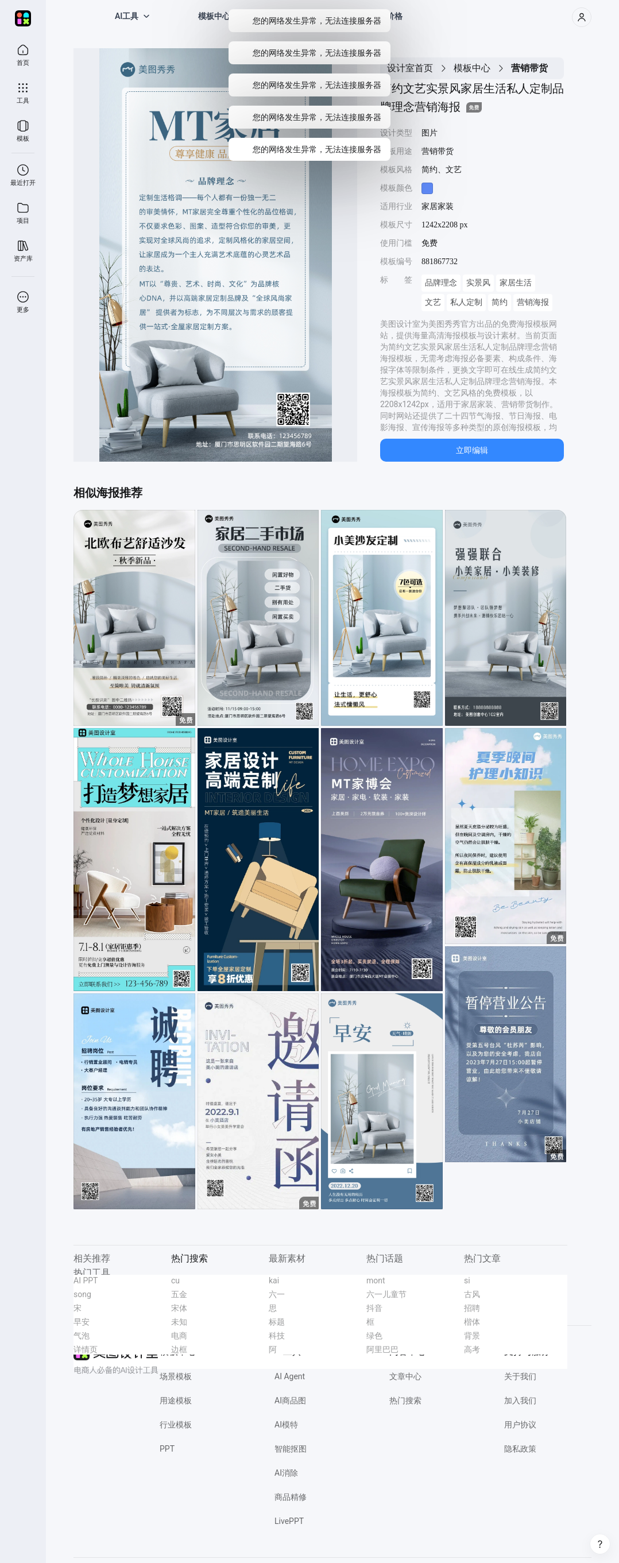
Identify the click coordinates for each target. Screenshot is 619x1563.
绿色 (374, 1335)
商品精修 (290, 1497)
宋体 (179, 1308)
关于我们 (520, 1376)
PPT (167, 1448)
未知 (179, 1321)
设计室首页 (410, 68)
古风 (472, 1294)
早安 (81, 1321)
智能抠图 (290, 1448)
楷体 (472, 1321)
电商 (179, 1335)
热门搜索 (405, 1400)
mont (375, 1280)
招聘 (472, 1308)
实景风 (478, 282)
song (82, 1294)
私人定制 (466, 302)
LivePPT (289, 1521)
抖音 (374, 1308)
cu (175, 1280)
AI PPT (85, 1280)
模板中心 (472, 68)
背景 (472, 1335)
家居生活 (516, 282)
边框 (179, 1349)
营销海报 (533, 302)
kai (274, 1280)
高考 (472, 1349)
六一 (277, 1294)
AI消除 (286, 1472)
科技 (277, 1335)
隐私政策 (520, 1448)
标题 (277, 1321)
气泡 (81, 1335)
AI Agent (289, 1376)
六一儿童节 (386, 1294)
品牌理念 (441, 282)
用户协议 (520, 1424)
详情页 (85, 1349)
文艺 (433, 302)
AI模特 (286, 1424)
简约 (500, 302)
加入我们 (520, 1400)
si (467, 1280)
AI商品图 (290, 1400)
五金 (179, 1294)
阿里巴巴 (382, 1349)
